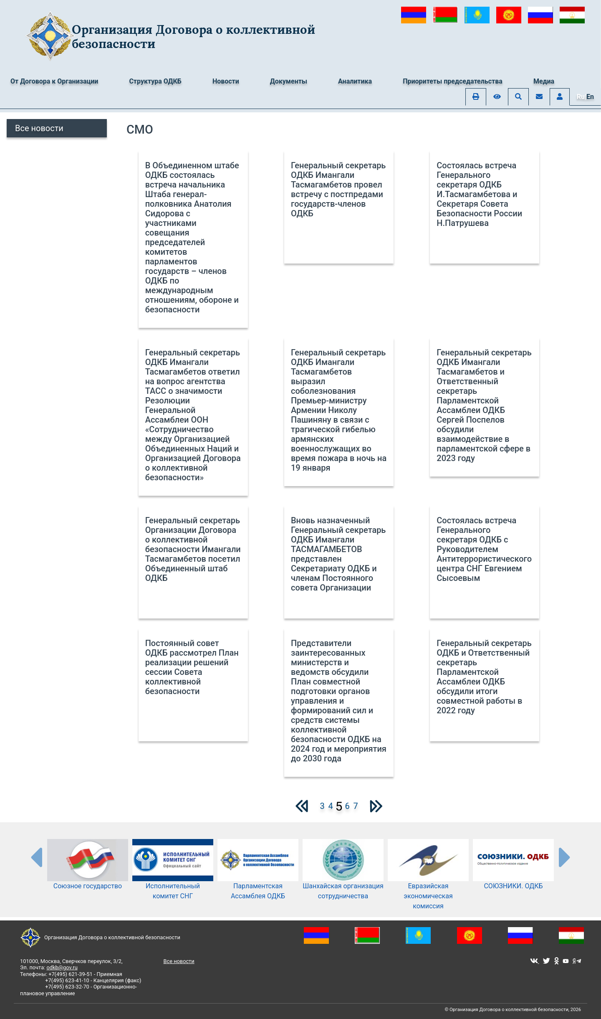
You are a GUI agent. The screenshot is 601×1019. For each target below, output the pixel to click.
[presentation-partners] (36, 857)
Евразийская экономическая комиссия (428, 882)
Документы (288, 81)
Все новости (39, 128)
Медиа (543, 81)
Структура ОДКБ (155, 81)
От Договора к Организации (54, 81)
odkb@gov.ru (61, 967)
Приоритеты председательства (453, 81)
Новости (225, 81)
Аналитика (355, 81)
